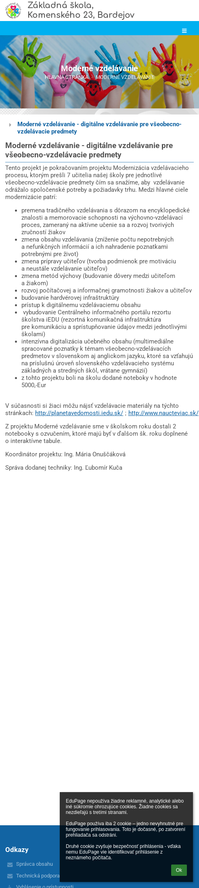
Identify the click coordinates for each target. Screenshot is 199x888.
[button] (184, 31)
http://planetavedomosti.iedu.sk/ (79, 413)
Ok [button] (179, 870)
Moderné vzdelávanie (125, 77)
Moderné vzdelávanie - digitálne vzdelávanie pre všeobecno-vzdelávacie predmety (99, 128)
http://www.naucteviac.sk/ (163, 413)
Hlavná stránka (66, 77)
